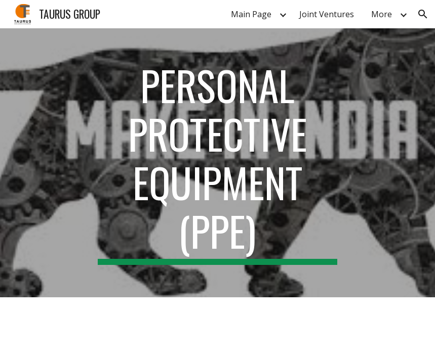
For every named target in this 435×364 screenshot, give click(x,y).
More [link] (381, 14)
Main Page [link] (251, 14)
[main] (218, 163)
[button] (423, 14)
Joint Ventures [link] (326, 14)
